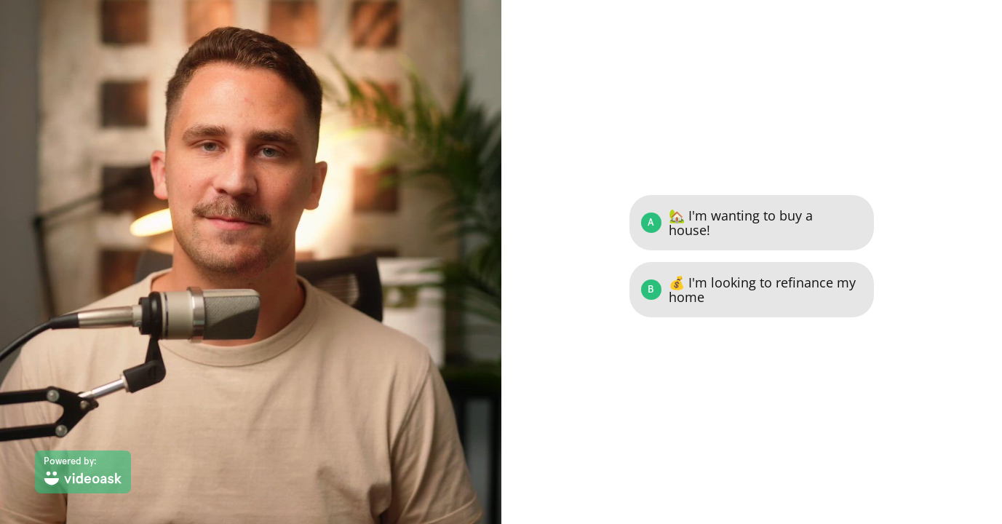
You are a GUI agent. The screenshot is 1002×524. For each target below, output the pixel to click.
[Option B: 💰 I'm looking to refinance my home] (751, 289)
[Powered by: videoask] (83, 471)
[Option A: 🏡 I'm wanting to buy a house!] (751, 222)
